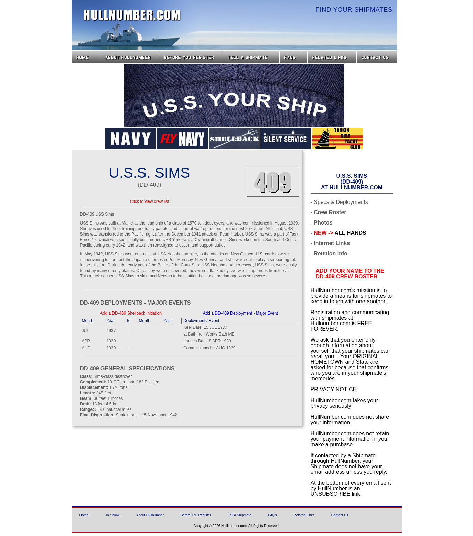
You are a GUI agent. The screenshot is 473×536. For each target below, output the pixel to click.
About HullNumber (129, 57)
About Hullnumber (150, 515)
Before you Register (191, 57)
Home (86, 57)
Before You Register (196, 515)
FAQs (293, 57)
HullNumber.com (132, 15)
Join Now (112, 515)
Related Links (332, 57)
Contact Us (378, 57)
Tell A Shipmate (239, 515)
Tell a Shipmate (251, 57)
